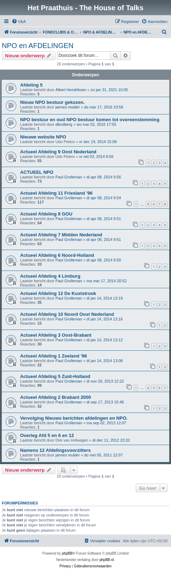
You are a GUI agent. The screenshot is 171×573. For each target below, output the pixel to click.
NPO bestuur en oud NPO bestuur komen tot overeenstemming (89, 119)
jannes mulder (67, 107)
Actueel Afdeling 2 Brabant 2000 (55, 397)
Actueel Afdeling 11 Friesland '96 (56, 193)
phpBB (67, 553)
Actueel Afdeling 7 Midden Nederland (61, 234)
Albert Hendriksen (70, 90)
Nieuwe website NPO (43, 137)
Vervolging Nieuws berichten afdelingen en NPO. (74, 418)
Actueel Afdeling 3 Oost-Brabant (55, 335)
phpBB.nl (106, 560)
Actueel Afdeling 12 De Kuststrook (58, 293)
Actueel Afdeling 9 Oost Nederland (58, 151)
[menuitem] (19, 21)
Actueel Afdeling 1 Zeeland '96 (53, 356)
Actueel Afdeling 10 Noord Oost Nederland (67, 314)
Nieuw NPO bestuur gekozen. (52, 102)
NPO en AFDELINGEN (37, 45)
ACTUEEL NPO (36, 172)
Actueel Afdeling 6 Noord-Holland (57, 255)
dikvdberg (63, 124)
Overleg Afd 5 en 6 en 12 (47, 435)
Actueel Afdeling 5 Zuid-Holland (55, 376)
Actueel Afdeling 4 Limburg (50, 276)
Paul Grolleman (68, 177)
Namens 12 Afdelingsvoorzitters (55, 450)
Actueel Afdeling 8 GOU (46, 214)
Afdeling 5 (31, 85)
